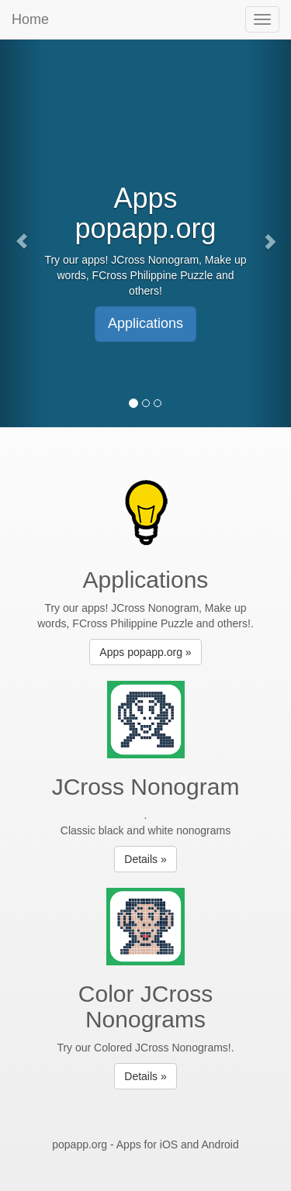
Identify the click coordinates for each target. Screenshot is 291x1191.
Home (30, 19)
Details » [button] (145, 859)
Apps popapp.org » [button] (145, 652)
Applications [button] (145, 323)
